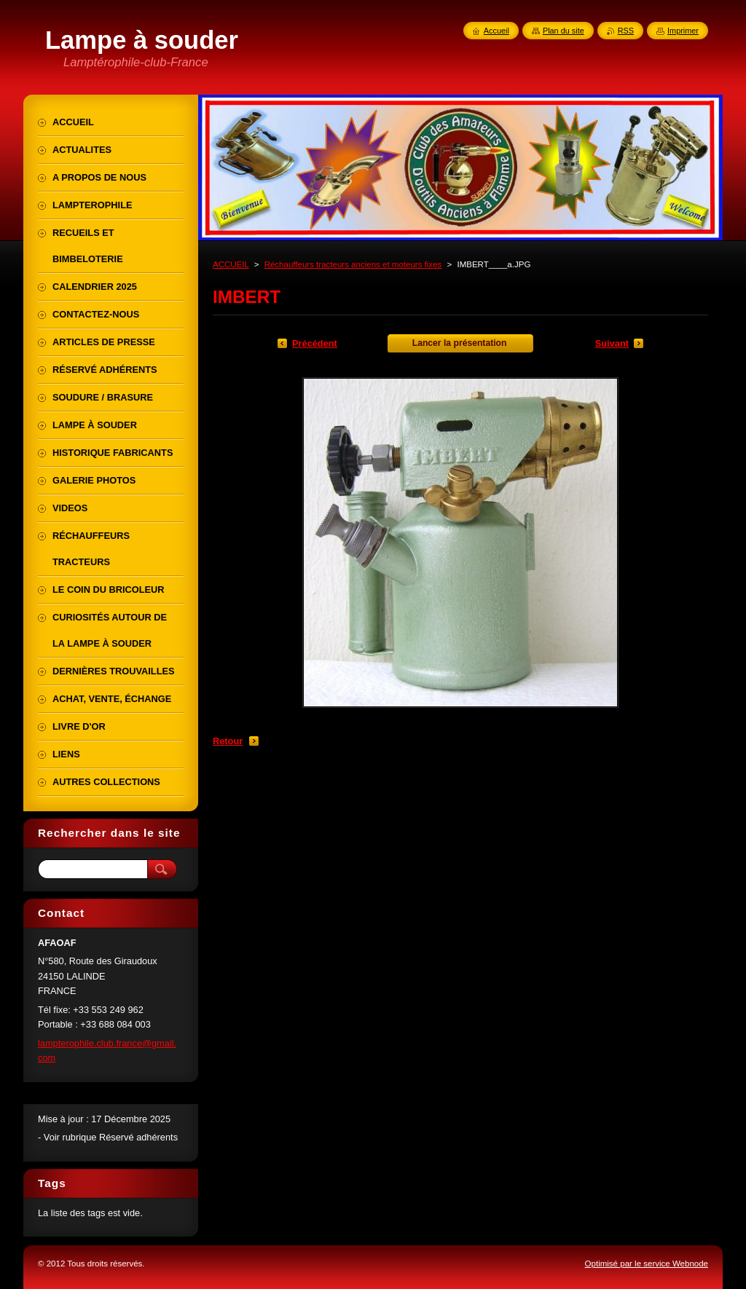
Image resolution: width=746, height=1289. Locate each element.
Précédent (314, 343)
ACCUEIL (231, 264)
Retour (228, 741)
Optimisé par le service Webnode (646, 1263)
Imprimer (683, 30)
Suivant (612, 343)
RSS (626, 30)
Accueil (496, 30)
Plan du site (563, 30)
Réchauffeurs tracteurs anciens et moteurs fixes (353, 264)
